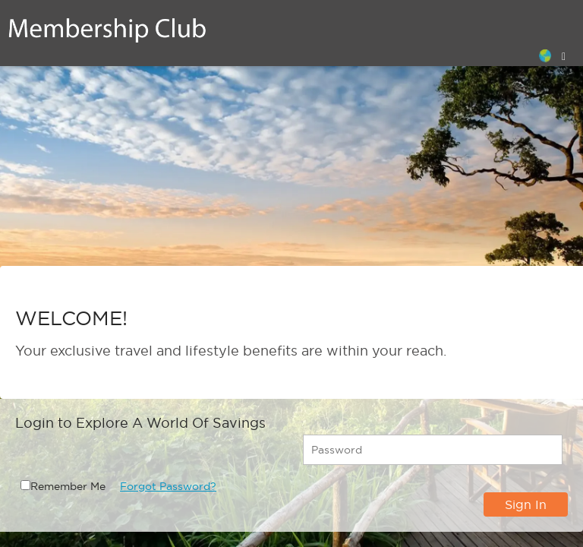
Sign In (526, 504)
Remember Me (68, 486)
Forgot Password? (168, 486)
